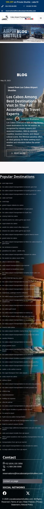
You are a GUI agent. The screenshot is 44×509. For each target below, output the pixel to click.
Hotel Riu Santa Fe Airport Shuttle (12, 424)
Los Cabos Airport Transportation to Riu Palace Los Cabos (20, 335)
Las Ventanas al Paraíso (10, 247)
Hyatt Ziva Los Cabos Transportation (13, 417)
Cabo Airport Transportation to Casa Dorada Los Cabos (20, 446)
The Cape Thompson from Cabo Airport (14, 373)
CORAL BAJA (5, 201)
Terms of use (16, 502)
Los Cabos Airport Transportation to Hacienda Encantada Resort (23, 305)
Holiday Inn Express (8, 398)
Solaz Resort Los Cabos (9, 376)
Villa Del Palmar (7, 402)
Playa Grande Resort (8, 345)
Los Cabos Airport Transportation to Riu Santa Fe (17, 354)
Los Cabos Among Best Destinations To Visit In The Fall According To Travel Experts (23, 105)
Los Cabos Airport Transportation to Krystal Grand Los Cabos (21, 190)
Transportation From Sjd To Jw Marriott (14, 442)
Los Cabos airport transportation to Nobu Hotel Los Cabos (20, 406)
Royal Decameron (8, 395)
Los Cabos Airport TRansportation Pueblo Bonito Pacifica (20, 362)
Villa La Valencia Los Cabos (10, 262)
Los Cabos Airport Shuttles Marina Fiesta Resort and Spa (20, 331)
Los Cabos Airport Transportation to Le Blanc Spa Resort (20, 365)
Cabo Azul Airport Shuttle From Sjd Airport (15, 433)
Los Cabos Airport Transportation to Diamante (17, 342)
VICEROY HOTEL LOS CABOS (10, 216)
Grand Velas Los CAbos (9, 238)
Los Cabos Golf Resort (9, 309)
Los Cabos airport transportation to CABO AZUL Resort (19, 194)
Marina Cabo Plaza (8, 327)
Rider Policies (29, 502)
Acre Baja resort (7, 183)
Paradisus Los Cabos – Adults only (13, 251)
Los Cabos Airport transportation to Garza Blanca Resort (20, 234)
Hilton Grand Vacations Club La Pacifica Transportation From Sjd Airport (22, 437)
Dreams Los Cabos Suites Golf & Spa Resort (16, 231)
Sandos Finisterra (7, 338)
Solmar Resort (6, 380)
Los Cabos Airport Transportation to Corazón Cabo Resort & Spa (22, 289)
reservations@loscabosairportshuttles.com (21, 11)
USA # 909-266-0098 (10, 6)
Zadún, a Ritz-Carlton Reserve (11, 369)
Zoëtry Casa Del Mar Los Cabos (12, 278)
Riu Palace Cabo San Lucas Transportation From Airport (20, 420)
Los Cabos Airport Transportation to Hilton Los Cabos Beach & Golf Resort (22, 242)
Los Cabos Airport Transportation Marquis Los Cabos (19, 254)
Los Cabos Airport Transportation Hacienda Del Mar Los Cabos (22, 324)
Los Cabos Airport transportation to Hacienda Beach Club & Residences (21, 301)
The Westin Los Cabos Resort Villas (13, 258)
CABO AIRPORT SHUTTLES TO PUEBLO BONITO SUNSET (17, 409)
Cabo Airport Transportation (20, 17)
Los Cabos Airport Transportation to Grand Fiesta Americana (21, 296)
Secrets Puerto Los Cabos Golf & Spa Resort (16, 220)
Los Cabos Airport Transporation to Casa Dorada (17, 282)
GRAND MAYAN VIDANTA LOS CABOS (12, 205)
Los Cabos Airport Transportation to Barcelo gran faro (19, 187)
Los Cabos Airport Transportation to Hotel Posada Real (19, 387)
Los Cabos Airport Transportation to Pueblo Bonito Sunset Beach (21, 350)
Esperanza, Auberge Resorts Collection (15, 293)
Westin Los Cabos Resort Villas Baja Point (15, 227)
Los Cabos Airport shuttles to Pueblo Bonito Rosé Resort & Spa (22, 358)
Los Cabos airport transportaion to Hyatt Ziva (16, 212)
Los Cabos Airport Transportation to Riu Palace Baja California (22, 320)
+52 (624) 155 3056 (31, 6)
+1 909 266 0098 (13, 467)
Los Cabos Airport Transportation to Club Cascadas (18, 285)
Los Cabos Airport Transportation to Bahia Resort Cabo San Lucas (21, 273)
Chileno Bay (6, 391)
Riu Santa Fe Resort (8, 413)
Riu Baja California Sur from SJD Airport (14, 449)
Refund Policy (27, 505)
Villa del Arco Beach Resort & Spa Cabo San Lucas (18, 316)
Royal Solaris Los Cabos (9, 223)
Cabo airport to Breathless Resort (13, 269)
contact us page (10, 481)
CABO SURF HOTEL (7, 198)
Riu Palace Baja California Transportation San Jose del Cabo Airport (21, 428)
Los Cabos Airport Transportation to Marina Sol (17, 313)
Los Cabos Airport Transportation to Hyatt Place (17, 209)
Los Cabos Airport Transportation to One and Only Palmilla (21, 384)
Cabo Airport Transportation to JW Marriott (15, 265)
